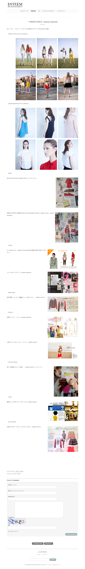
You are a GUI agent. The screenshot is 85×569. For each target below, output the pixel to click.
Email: (32, 492)
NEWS (33, 11)
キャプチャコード (13, 531)
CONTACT (61, 11)
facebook (44, 554)
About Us (24, 11)
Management (49, 11)
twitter (38, 554)
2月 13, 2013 (19, 471)
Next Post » (48, 543)
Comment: (42, 524)
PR (39, 11)
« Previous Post (37, 543)
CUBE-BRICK (49, 564)
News (18, 474)
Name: (32, 486)
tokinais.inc (57, 564)
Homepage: (32, 498)
